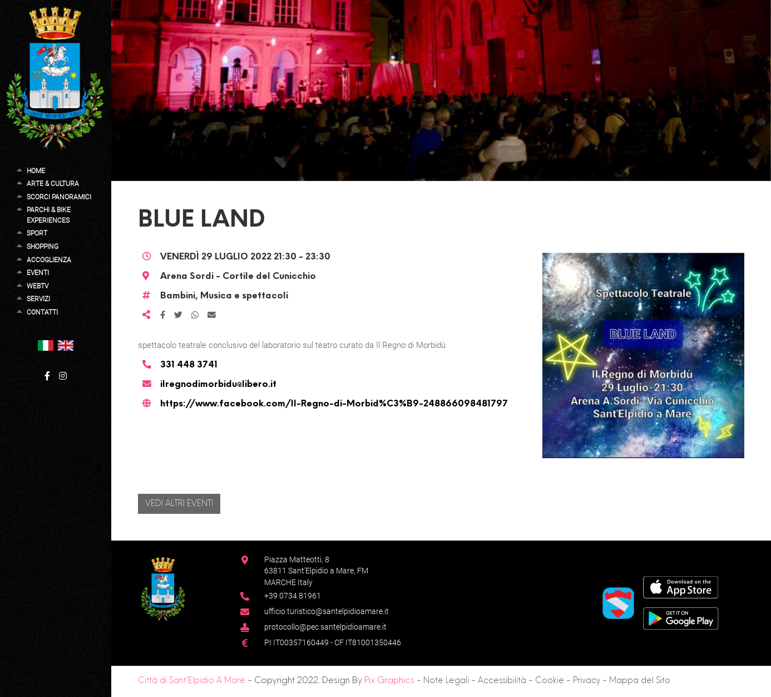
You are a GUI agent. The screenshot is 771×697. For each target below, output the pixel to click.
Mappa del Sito (639, 680)
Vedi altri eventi (179, 503)
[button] (45, 345)
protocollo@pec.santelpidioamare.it (325, 626)
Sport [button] (37, 233)
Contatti (42, 312)
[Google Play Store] (681, 618)
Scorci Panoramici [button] (59, 197)
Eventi (38, 273)
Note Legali (446, 680)
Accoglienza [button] (49, 260)
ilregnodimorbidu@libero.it (218, 385)
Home (36, 171)
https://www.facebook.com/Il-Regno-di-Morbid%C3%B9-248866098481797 (334, 404)
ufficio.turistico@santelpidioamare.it (326, 611)
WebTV (37, 286)
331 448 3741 (189, 365)
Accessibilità (502, 680)
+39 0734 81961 (292, 595)
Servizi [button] (38, 299)
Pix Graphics (389, 681)
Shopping (42, 247)
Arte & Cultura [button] (53, 184)
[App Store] (680, 587)
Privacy (586, 680)
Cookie (549, 680)
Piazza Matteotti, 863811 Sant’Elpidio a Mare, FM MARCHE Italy (316, 571)
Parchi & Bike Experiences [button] (49, 215)
